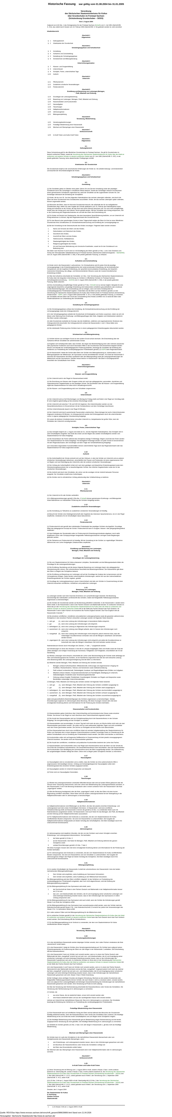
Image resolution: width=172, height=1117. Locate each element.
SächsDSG (120, 253)
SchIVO (71, 280)
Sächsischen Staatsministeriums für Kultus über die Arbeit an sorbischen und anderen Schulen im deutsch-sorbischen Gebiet (84, 961)
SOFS (60, 294)
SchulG (97, 25)
